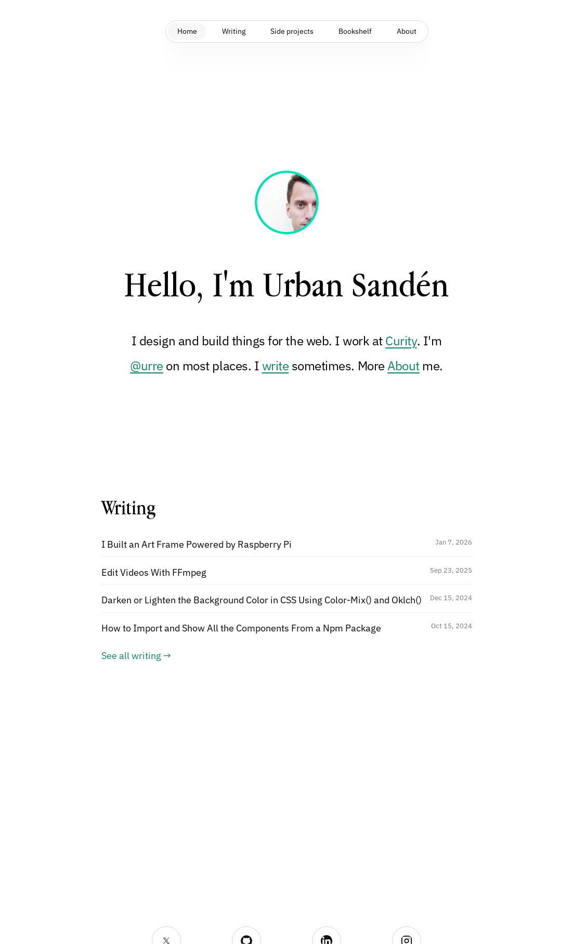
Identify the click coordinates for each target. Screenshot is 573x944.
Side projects (291, 30)
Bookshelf (359, 30)
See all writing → (136, 656)
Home (179, 30)
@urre (146, 365)
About (403, 365)
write (275, 365)
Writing (229, 30)
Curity (400, 340)
